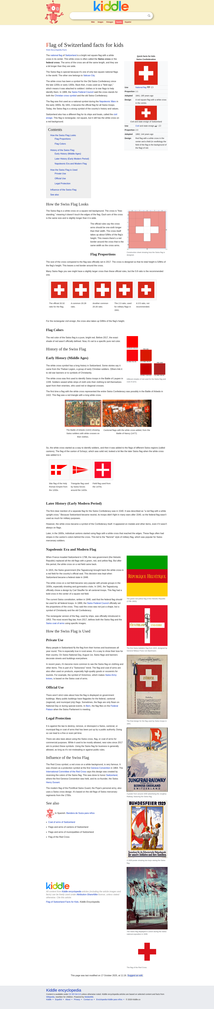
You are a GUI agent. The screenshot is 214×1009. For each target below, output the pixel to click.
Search (149, 16)
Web (93, 22)
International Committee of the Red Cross (66, 771)
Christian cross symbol (66, 95)
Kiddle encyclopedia (71, 891)
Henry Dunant (53, 782)
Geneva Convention (100, 768)
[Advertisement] (107, 32)
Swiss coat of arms (55, 623)
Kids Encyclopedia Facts (56, 50)
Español (128, 22)
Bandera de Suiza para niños (80, 813)
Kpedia (119, 22)
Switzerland (71, 55)
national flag (56, 55)
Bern (88, 706)
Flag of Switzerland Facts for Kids (62, 902)
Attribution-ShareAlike (87, 894)
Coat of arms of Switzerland (61, 822)
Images (100, 22)
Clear (143, 15)
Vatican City (89, 75)
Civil (137, 126)
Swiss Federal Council (82, 92)
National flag (141, 87)
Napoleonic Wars (107, 101)
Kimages (109, 22)
